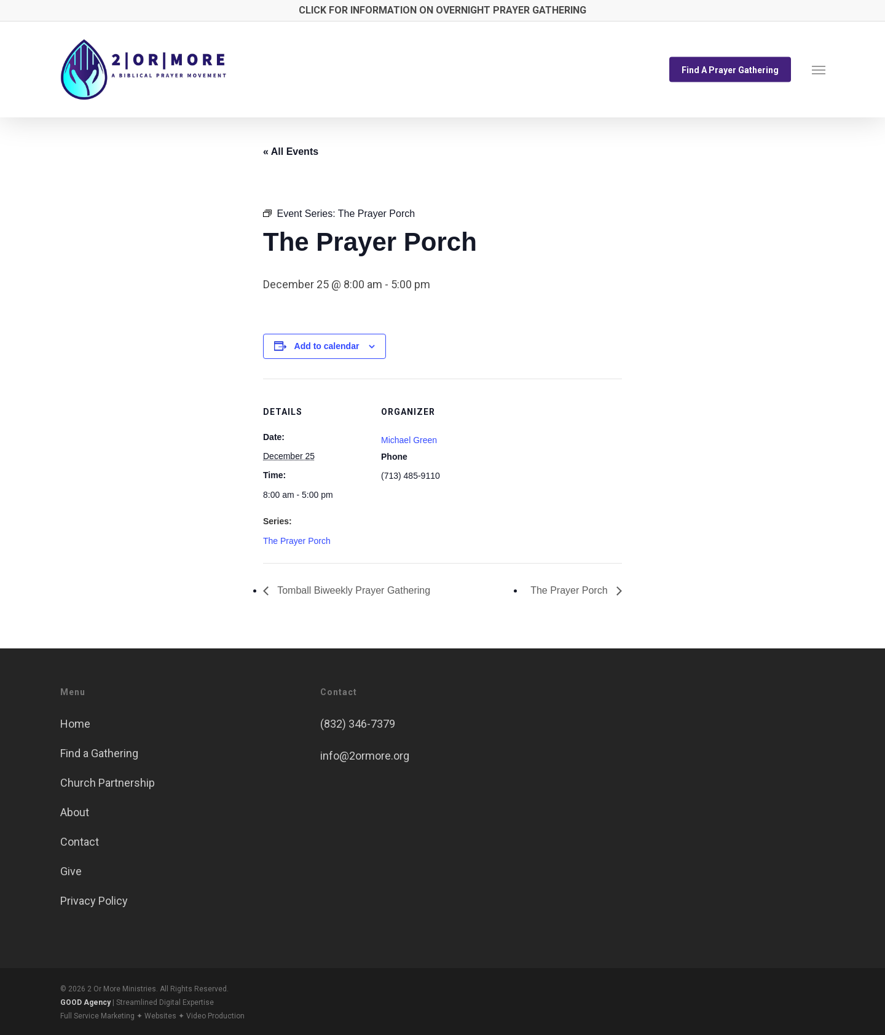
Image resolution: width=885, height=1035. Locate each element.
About (74, 812)
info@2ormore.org (364, 755)
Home (75, 723)
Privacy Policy (94, 900)
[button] (818, 69)
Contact (79, 841)
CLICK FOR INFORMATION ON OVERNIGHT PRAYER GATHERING (442, 10)
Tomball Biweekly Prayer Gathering (352, 590)
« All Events (290, 151)
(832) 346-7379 (357, 723)
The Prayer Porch (297, 541)
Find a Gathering (99, 753)
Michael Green (409, 440)
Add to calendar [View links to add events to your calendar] (327, 346)
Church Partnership (107, 782)
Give (71, 871)
